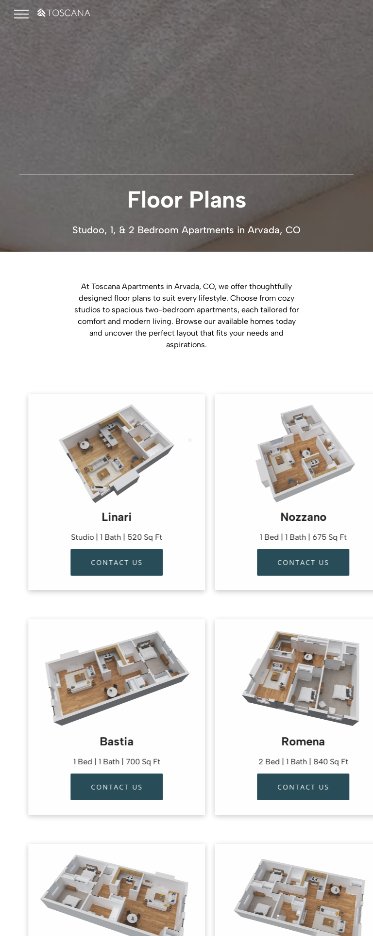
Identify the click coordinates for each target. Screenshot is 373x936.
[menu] (21, 14)
